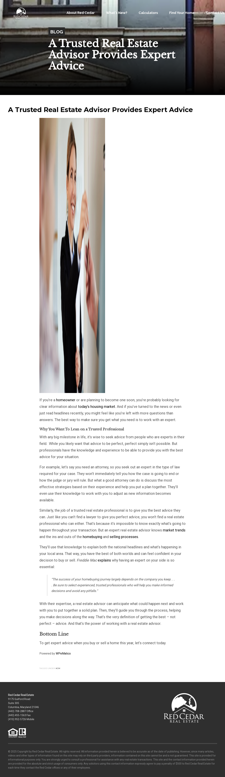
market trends (174, 530)
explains (104, 560)
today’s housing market (96, 406)
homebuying (92, 537)
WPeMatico (63, 653)
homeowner (65, 400)
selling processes (124, 537)
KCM (58, 668)
